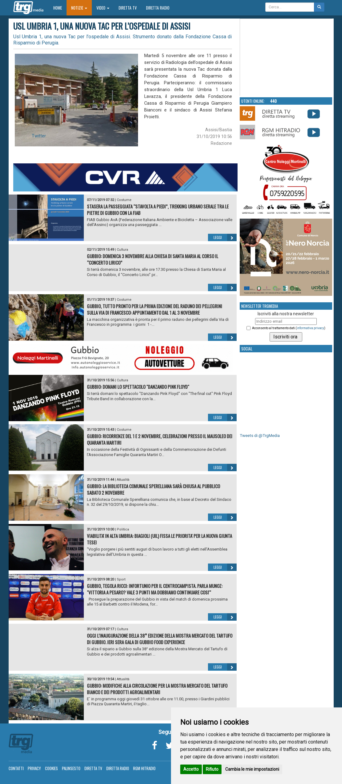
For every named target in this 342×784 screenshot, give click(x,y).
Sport (121, 579)
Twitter (39, 136)
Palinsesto (71, 768)
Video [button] (102, 8)
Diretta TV (128, 8)
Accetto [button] (191, 769)
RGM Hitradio (144, 768)
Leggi (225, 237)
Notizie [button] (79, 8)
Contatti (16, 768)
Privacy (34, 768)
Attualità (123, 480)
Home (60, 7)
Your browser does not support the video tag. (286, 57)
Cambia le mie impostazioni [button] (252, 769)
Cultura (122, 250)
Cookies (51, 768)
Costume (124, 200)
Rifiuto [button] (212, 769)
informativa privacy (310, 328)
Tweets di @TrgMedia (260, 435)
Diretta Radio (157, 8)
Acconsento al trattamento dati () (288, 328)
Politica (123, 529)
